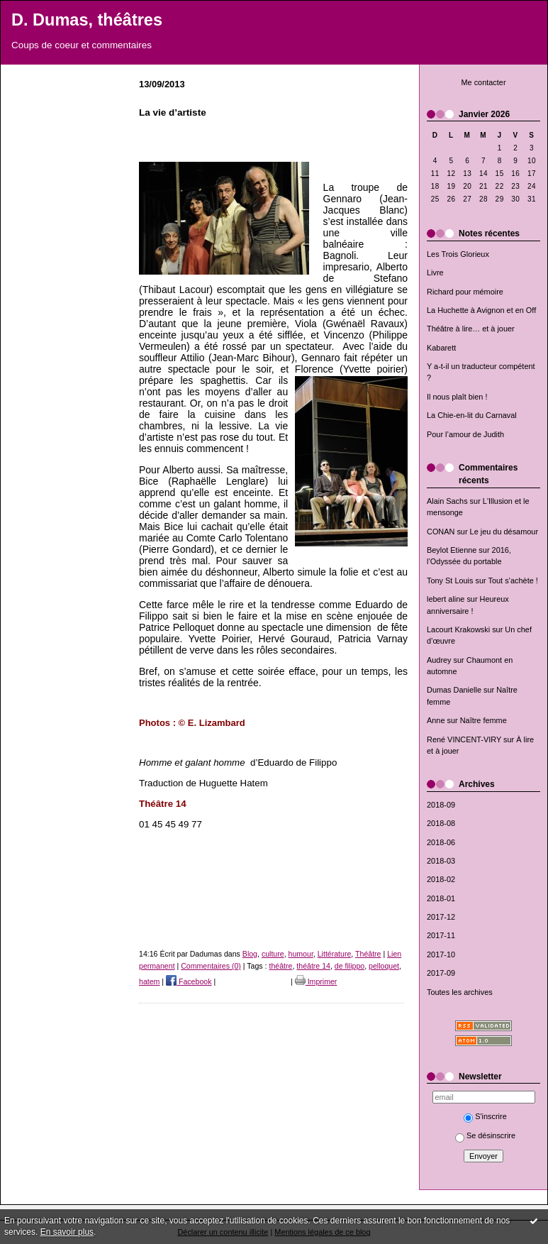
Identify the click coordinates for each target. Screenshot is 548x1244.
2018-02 (441, 879)
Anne (435, 720)
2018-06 (441, 842)
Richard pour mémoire (465, 291)
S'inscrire (485, 1116)
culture (273, 953)
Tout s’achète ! (513, 580)
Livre (435, 272)
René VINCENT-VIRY (464, 739)
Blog (249, 953)
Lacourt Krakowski (458, 629)
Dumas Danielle (454, 690)
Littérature (335, 953)
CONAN (440, 531)
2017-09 (441, 973)
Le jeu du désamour (504, 531)
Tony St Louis (450, 580)
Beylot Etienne (451, 550)
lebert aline (445, 599)
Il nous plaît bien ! (457, 396)
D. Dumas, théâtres (86, 20)
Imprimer (316, 981)
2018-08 (441, 823)
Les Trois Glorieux (458, 254)
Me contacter (483, 82)
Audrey (439, 660)
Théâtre (368, 953)
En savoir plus (67, 1232)
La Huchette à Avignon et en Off (481, 310)
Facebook (188, 981)
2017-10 (441, 954)
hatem (149, 981)
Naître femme (483, 720)
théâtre (280, 966)
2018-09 (441, 804)
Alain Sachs (447, 501)
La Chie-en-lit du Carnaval (472, 415)
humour (301, 953)
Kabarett (441, 347)
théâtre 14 (313, 966)
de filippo (349, 966)
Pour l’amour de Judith (465, 434)
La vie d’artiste (172, 112)
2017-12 (441, 917)
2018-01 (441, 898)
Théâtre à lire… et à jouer (471, 328)
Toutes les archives (460, 992)
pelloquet (384, 966)
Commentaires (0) (211, 966)
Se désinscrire (485, 1135)
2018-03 (441, 861)
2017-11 (441, 935)
